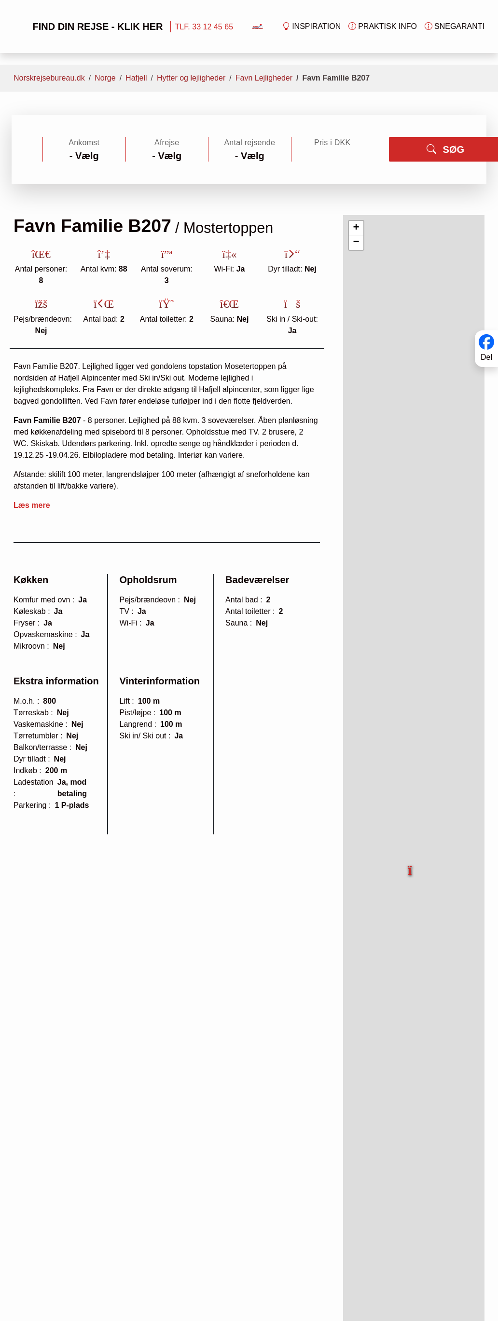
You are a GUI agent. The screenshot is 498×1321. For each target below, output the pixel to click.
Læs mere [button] (32, 505)
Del (486, 357)
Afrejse (166, 142)
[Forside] (257, 26)
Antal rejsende (249, 142)
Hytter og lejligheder (191, 78)
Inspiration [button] (311, 26)
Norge (105, 78)
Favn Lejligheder (263, 78)
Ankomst (84, 142)
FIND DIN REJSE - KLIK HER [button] (87, 26)
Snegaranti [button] (454, 26)
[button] (411, 865)
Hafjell (136, 78)
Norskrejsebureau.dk (49, 78)
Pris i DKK (332, 142)
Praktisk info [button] (382, 26)
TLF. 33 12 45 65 (204, 26)
